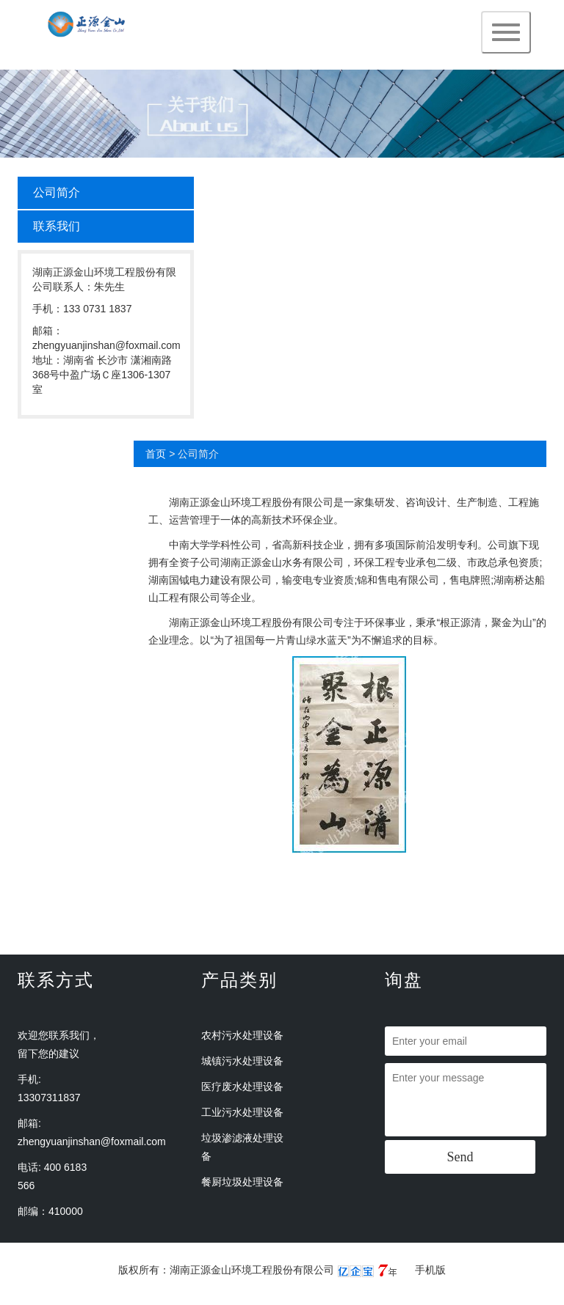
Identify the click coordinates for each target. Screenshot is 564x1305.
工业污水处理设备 (242, 1112)
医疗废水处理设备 (242, 1086)
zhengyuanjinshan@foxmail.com (92, 1141)
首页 (155, 454)
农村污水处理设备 (242, 1035)
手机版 (430, 1270)
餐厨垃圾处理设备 (242, 1182)
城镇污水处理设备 (242, 1061)
